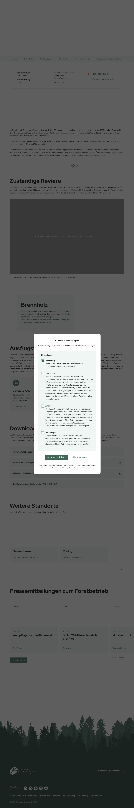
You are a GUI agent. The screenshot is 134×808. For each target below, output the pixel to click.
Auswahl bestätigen (56, 457)
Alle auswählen (80, 457)
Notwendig (50, 360)
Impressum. (88, 468)
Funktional (50, 373)
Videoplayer (50, 432)
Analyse (48, 406)
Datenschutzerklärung (60, 468)
